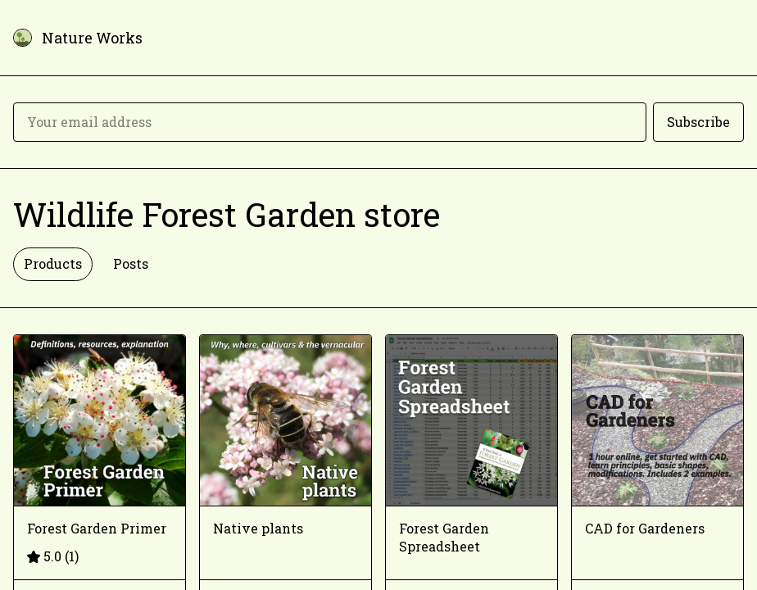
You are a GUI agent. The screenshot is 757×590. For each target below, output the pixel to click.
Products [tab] (53, 263)
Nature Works (92, 38)
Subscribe (698, 121)
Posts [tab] (130, 263)
